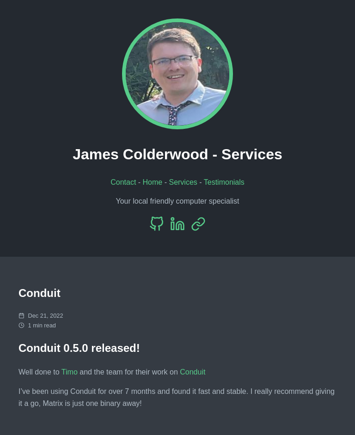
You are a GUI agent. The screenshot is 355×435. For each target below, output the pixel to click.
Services (183, 182)
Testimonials (224, 182)
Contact (123, 182)
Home (153, 182)
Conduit (192, 372)
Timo (69, 372)
